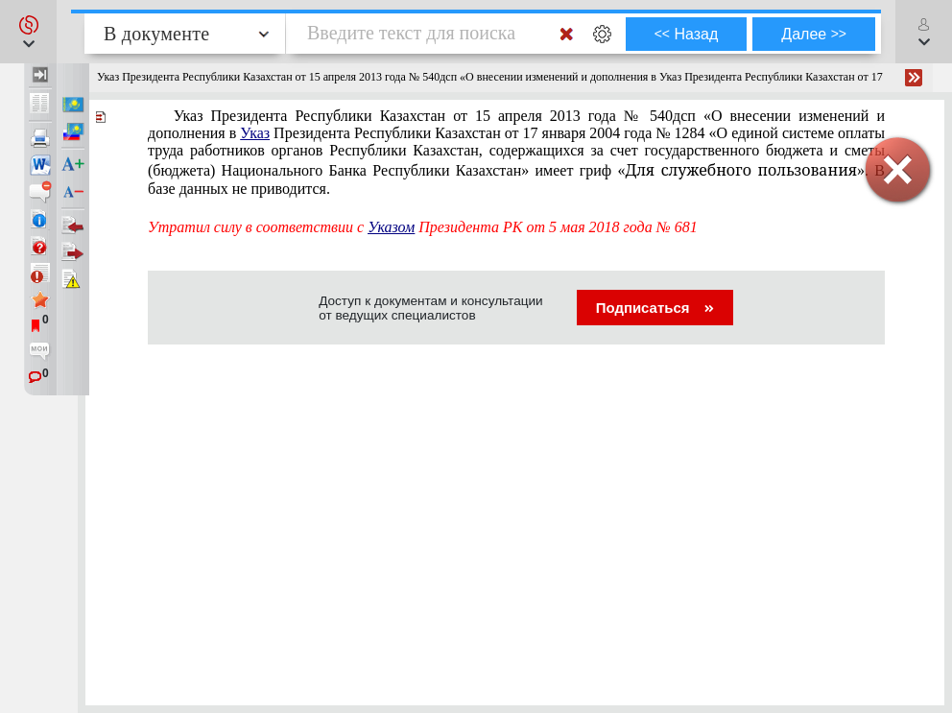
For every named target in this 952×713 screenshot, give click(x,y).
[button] (28, 31)
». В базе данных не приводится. (516, 152)
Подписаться (655, 307)
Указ (255, 133)
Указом (391, 227)
